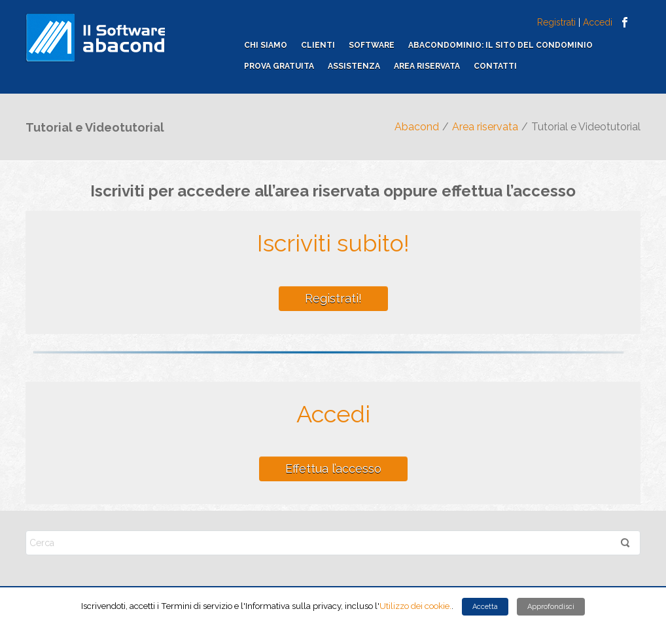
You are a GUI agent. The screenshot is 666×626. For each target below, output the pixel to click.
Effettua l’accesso (333, 468)
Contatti (495, 66)
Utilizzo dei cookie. (415, 605)
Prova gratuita (279, 66)
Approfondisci (550, 606)
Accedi (597, 22)
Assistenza (354, 66)
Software (371, 45)
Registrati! (333, 298)
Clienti (318, 45)
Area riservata (427, 66)
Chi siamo (265, 45)
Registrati (556, 22)
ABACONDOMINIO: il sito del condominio (500, 45)
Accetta (485, 606)
